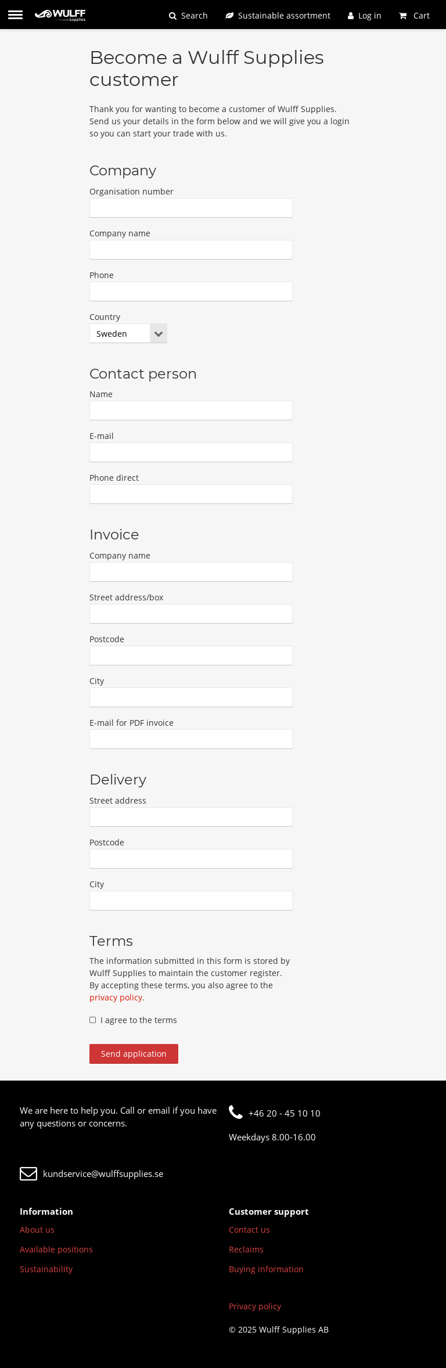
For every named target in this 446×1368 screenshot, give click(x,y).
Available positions (56, 1249)
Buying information (266, 1269)
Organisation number (131, 191)
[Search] (188, 15)
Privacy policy (255, 1306)
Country (104, 316)
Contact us (249, 1229)
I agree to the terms (133, 1019)
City (96, 680)
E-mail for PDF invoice (131, 722)
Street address (117, 800)
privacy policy (115, 997)
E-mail (101, 435)
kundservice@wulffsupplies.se (91, 1173)
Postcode (106, 639)
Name (101, 393)
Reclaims (246, 1249)
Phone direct (114, 477)
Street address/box (126, 597)
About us (37, 1229)
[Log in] (364, 15)
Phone (101, 274)
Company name (119, 233)
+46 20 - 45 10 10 (275, 1113)
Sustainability (46, 1269)
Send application (134, 1053)
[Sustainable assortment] (278, 15)
